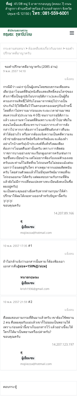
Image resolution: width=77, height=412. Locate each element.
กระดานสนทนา (14, 48)
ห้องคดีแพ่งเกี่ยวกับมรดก (45, 48)
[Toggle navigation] (72, 33)
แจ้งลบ (69, 79)
